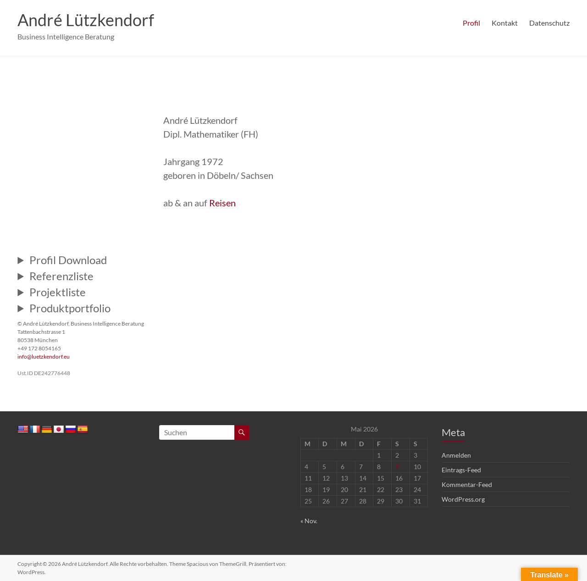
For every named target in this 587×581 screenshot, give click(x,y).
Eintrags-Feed (461, 470)
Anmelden (456, 455)
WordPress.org (463, 499)
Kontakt (505, 22)
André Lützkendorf (85, 20)
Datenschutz (549, 22)
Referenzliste (61, 276)
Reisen (222, 202)
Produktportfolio (70, 308)
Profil (471, 22)
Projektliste (57, 292)
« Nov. (308, 521)
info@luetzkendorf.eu (43, 356)
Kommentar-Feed (467, 484)
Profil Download (68, 260)
